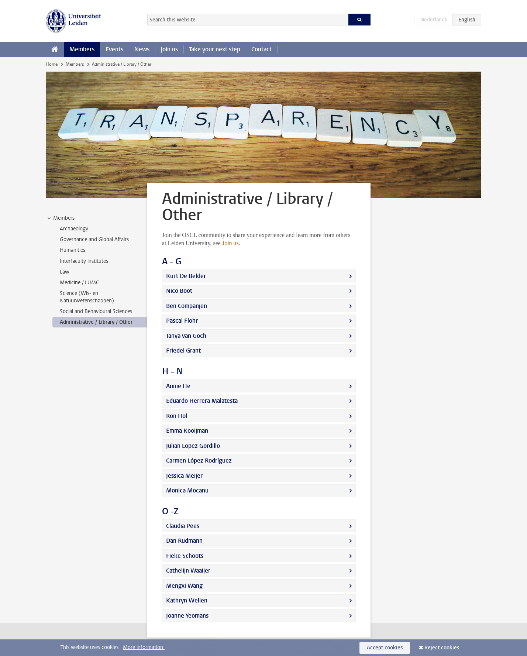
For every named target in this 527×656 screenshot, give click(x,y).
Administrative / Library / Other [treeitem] (96, 322)
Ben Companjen (186, 306)
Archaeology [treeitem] (74, 228)
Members (81, 49)
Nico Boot (179, 291)
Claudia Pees (182, 526)
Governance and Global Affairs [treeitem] (94, 239)
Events (114, 49)
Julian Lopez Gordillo (193, 446)
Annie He (178, 386)
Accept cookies (385, 647)
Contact (261, 49)
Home (52, 64)
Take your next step (214, 49)
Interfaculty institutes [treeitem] (84, 261)
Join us (169, 49)
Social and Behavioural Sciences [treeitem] (96, 311)
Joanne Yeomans (187, 615)
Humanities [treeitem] (72, 250)
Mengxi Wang (184, 586)
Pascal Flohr (182, 320)
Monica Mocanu (187, 490)
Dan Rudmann (184, 541)
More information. (144, 647)
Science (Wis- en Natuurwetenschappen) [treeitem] (87, 297)
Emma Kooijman (187, 431)
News (141, 49)
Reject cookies (441, 647)
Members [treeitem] (60, 218)
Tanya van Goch (186, 336)
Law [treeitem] (64, 271)
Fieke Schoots (184, 556)
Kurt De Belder (186, 276)
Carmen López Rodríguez (199, 460)
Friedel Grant (183, 350)
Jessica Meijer (184, 476)
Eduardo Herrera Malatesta (202, 401)
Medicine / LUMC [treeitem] (79, 282)
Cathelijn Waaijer (188, 570)
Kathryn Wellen (186, 600)
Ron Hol (176, 416)
